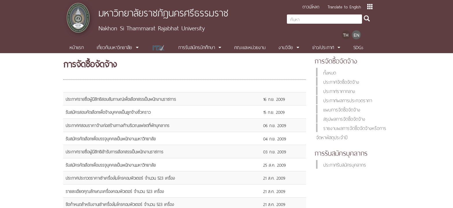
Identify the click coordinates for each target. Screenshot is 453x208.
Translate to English (344, 6)
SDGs (358, 46)
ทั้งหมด (329, 72)
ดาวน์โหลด (310, 6)
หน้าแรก (77, 46)
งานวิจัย (286, 46)
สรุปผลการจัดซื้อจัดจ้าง (344, 118)
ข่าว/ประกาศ (323, 46)
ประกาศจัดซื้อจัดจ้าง (341, 81)
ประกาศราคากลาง (339, 90)
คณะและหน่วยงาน (250, 46)
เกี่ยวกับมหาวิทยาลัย (114, 46)
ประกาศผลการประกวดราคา (347, 100)
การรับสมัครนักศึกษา (196, 46)
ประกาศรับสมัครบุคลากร (344, 164)
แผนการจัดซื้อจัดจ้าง (341, 109)
